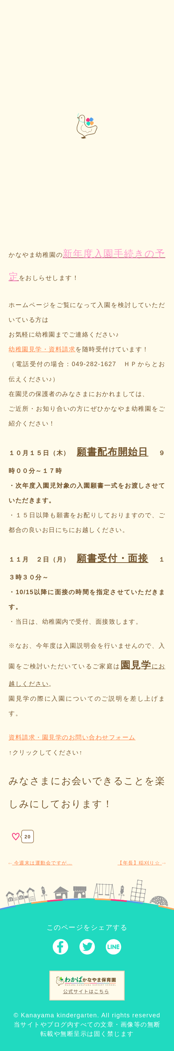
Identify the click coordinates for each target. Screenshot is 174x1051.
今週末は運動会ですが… (40, 863)
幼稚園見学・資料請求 (42, 349)
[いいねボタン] (15, 836)
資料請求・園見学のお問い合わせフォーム (72, 737)
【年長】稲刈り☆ (141, 863)
